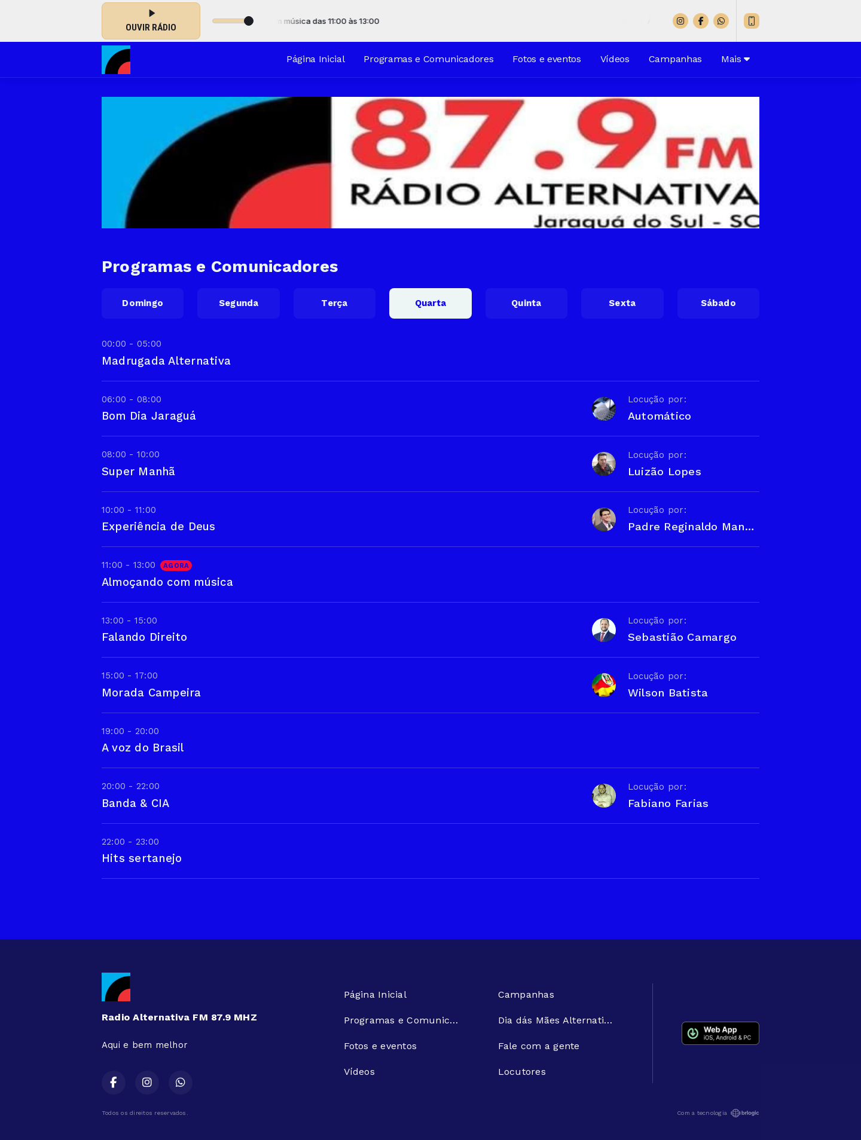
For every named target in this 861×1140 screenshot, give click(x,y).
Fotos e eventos (546, 59)
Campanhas (675, 59)
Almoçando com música (167, 582)
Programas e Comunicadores (428, 59)
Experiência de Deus (159, 526)
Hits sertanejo (142, 858)
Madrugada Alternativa (166, 360)
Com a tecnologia (718, 1113)
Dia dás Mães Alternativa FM (561, 1020)
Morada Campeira (151, 692)
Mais (735, 59)
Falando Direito (145, 637)
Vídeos (615, 59)
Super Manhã (139, 471)
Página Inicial (315, 59)
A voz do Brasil (143, 747)
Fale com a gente (539, 1046)
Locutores (522, 1071)
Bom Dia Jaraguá (149, 415)
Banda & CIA (136, 803)
